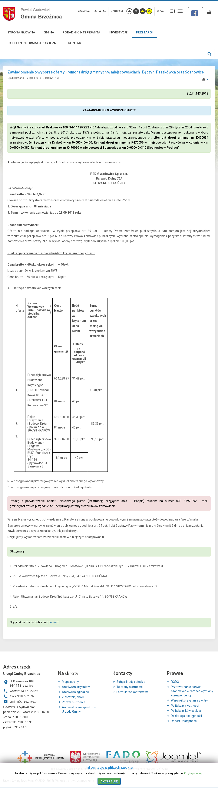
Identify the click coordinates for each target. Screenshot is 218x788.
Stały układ (172, 10)
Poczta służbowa (73, 702)
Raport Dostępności (184, 721)
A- (96, 11)
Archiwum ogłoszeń (75, 692)
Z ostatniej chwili (73, 697)
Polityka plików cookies (186, 710)
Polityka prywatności (185, 705)
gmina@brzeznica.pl (23, 506)
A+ (104, 11)
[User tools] (205, 79)
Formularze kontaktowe (132, 692)
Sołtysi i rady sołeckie (130, 681)
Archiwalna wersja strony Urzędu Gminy (79, 709)
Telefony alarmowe (129, 687)
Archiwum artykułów (76, 687)
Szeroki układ (180, 10)
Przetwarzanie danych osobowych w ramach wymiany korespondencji (192, 691)
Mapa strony (70, 681)
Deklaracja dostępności (186, 716)
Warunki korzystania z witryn (190, 700)
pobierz (53, 622)
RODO (175, 681)
